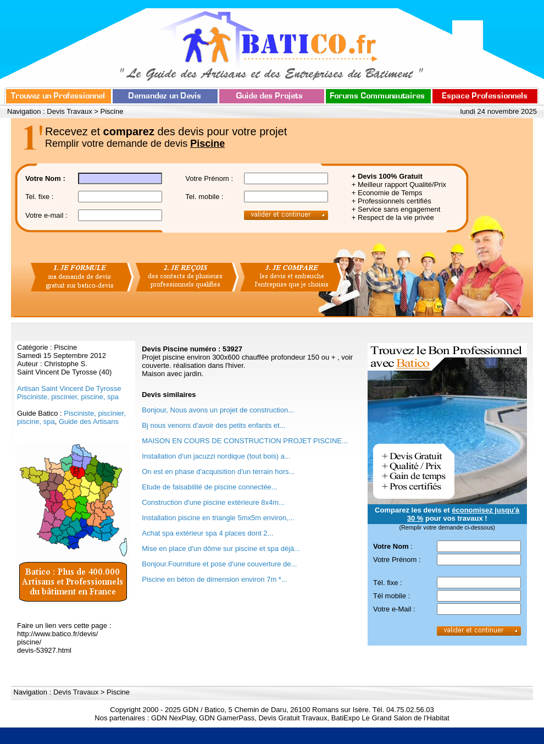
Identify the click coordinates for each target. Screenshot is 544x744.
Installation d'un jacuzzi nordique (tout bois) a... (216, 456)
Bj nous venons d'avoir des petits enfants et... (213, 425)
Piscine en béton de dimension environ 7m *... (214, 579)
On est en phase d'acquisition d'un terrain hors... (218, 471)
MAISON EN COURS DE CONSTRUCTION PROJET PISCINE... (245, 441)
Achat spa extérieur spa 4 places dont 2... (207, 533)
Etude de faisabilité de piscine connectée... (209, 487)
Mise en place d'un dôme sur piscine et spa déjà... (221, 548)
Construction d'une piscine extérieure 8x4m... (213, 502)
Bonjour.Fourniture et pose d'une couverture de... (219, 564)
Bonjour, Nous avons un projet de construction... (218, 410)
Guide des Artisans (89, 421)
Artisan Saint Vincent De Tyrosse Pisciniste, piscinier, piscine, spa (69, 392)
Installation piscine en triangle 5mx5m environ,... (218, 518)
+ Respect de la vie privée (393, 217)
